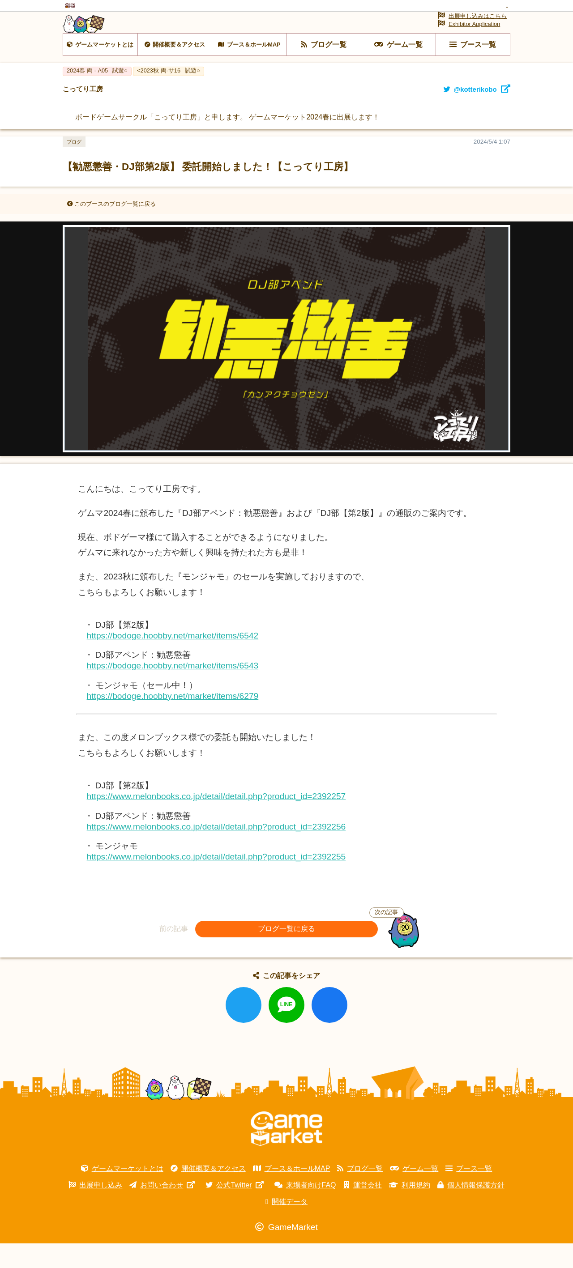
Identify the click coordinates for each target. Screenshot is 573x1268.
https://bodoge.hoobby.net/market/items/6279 (173, 720)
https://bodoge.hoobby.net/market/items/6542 (173, 660)
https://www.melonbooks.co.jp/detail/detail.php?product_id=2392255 (216, 880)
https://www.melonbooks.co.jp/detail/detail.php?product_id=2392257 (216, 820)
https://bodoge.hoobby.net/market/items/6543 (173, 690)
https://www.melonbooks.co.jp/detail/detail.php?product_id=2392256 (216, 850)
